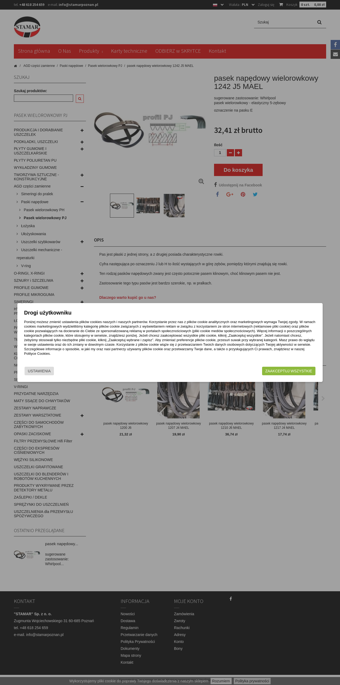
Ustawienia (61, 371)
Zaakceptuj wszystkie (266, 371)
